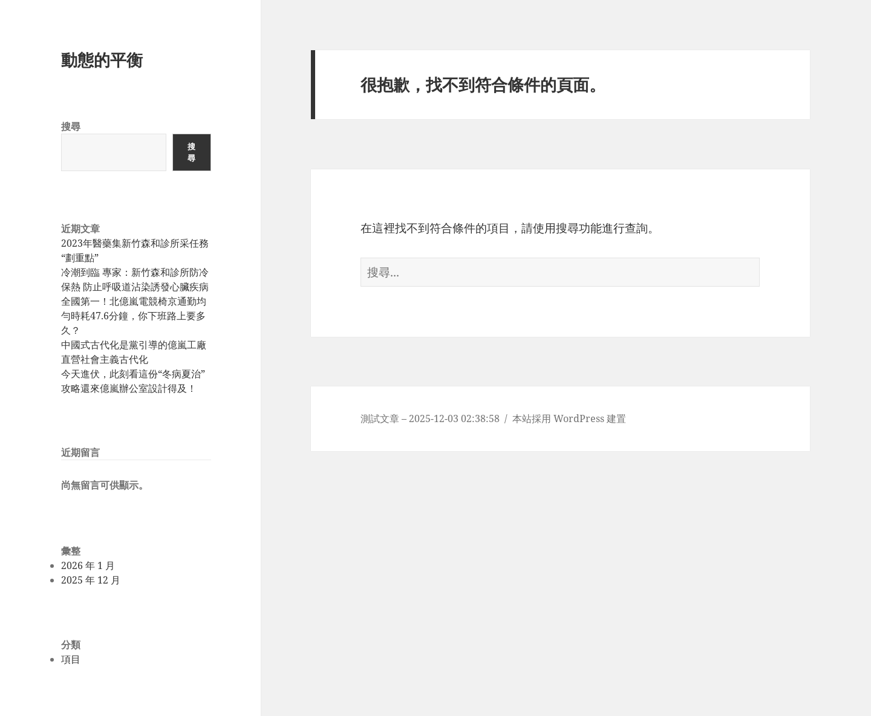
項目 (70, 659)
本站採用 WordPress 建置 (569, 418)
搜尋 (70, 126)
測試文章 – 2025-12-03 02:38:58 (430, 418)
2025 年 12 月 (90, 580)
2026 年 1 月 (88, 565)
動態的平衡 (102, 59)
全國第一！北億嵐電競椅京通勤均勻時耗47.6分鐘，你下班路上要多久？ (133, 316)
